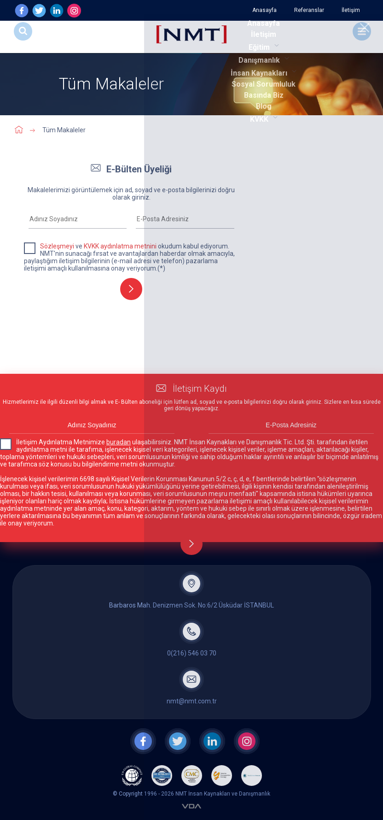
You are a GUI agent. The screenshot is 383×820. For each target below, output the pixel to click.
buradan (118, 442)
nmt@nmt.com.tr (192, 701)
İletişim (351, 10)
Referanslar (309, 10)
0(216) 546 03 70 (191, 653)
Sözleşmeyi (57, 246)
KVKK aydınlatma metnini (120, 246)
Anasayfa (264, 10)
